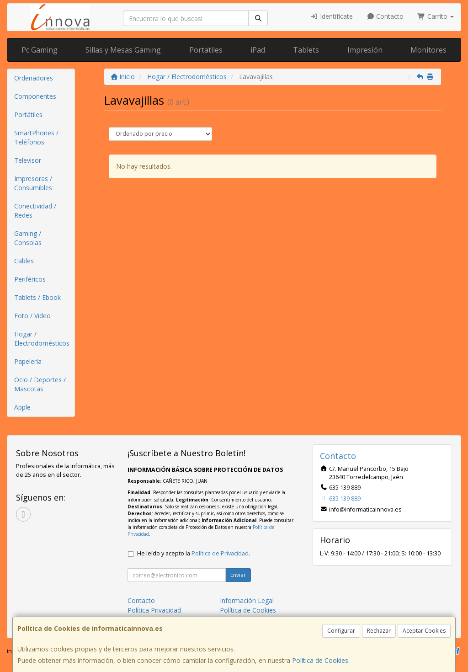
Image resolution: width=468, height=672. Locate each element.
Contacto (385, 16)
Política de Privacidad (220, 553)
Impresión (365, 50)
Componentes (35, 96)
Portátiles (28, 114)
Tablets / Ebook (37, 297)
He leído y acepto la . (193, 553)
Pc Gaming (39, 50)
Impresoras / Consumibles (33, 183)
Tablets (306, 50)
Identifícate (331, 16)
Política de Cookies (320, 660)
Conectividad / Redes (35, 210)
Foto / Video (32, 315)
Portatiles (206, 50)
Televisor (27, 160)
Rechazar (379, 631)
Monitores (428, 50)
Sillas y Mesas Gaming (123, 50)
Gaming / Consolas (28, 238)
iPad (257, 50)
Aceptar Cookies (424, 631)
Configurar (341, 631)
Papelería (28, 361)
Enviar (238, 575)
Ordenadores (33, 78)
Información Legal (247, 600)
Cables (24, 260)
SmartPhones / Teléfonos (36, 137)
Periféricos (30, 279)
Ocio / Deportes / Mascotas (40, 384)
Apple (22, 407)
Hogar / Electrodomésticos (41, 338)
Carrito (435, 16)
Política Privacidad (154, 610)
